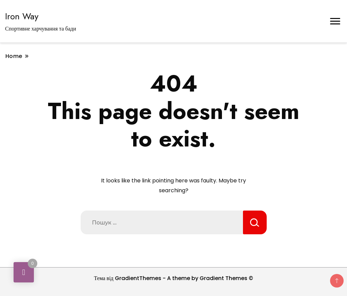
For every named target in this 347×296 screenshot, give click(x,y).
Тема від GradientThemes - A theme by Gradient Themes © (173, 278)
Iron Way (21, 16)
